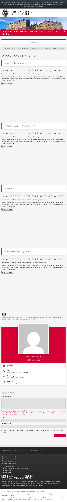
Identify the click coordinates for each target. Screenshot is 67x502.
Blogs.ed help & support (8, 463)
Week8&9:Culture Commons (15, 377)
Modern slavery (6, 470)
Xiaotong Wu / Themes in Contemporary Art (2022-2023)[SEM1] (33, 33)
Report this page (6, 473)
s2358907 (37, 357)
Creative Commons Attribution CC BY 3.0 (24, 319)
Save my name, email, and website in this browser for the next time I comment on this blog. (32, 431)
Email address (6, 423)
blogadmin (58, 317)
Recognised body (7, 485)
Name (3, 417)
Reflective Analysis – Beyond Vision (19, 126)
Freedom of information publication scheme (14, 468)
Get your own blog (39, 491)
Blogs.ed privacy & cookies (9, 459)
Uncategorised (45, 48)
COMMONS (11, 189)
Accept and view (7, 83)
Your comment (6, 396)
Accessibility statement (8, 466)
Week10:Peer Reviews (7, 317)
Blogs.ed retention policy (9, 461)
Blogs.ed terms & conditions (9, 457)
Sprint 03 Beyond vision (15, 63)
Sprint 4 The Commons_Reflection (19, 252)
